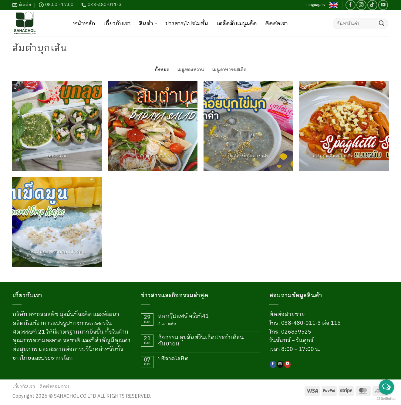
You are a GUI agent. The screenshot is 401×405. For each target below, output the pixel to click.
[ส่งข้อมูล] (381, 23)
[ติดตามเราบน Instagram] (361, 5)
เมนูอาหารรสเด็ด (229, 70)
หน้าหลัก (84, 23)
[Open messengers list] (386, 387)
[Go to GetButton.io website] (386, 399)
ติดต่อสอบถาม (54, 386)
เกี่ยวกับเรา (117, 23)
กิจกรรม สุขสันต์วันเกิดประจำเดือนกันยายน (201, 341)
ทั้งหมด (161, 70)
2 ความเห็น (170, 324)
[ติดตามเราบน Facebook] (350, 5)
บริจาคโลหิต (173, 359)
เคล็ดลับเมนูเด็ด (237, 23)
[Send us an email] (280, 364)
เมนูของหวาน (190, 70)
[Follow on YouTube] (383, 5)
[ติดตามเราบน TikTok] (372, 5)
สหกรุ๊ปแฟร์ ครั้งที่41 (183, 316)
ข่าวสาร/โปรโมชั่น (186, 23)
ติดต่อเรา (276, 23)
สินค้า (148, 23)
